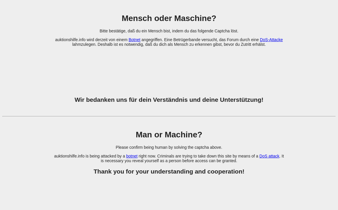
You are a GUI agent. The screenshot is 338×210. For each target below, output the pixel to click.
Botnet (134, 39)
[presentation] (169, 68)
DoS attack (269, 156)
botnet (131, 156)
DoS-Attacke (271, 39)
